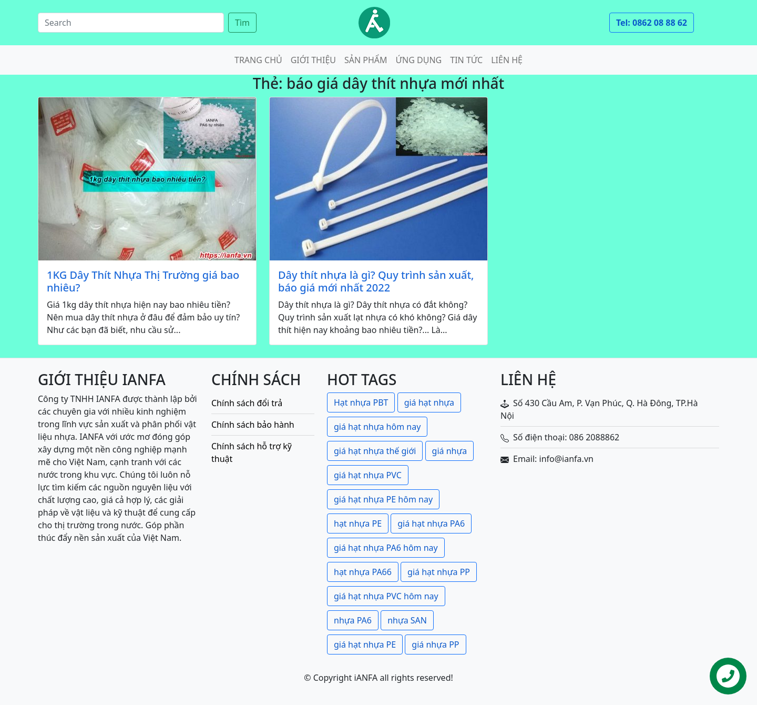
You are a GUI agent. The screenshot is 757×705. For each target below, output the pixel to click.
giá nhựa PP (435, 644)
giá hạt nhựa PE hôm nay (383, 499)
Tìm (242, 22)
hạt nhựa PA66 (363, 572)
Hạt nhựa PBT (361, 402)
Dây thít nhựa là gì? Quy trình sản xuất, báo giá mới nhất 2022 (376, 281)
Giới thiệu (313, 60)
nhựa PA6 (353, 620)
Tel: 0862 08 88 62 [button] (651, 22)
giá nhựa (449, 451)
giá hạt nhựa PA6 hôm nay (386, 547)
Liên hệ (507, 60)
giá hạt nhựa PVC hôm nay (386, 596)
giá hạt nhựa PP (438, 572)
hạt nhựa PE (358, 523)
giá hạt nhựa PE (365, 644)
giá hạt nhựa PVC (368, 475)
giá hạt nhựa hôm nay (377, 426)
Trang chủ (258, 60)
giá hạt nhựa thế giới (375, 451)
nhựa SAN (407, 620)
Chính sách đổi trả (246, 403)
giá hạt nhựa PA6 (431, 523)
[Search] (131, 23)
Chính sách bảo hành (252, 424)
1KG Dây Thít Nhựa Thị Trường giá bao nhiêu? (143, 281)
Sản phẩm (365, 60)
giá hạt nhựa (429, 402)
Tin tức (466, 60)
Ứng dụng (419, 60)
